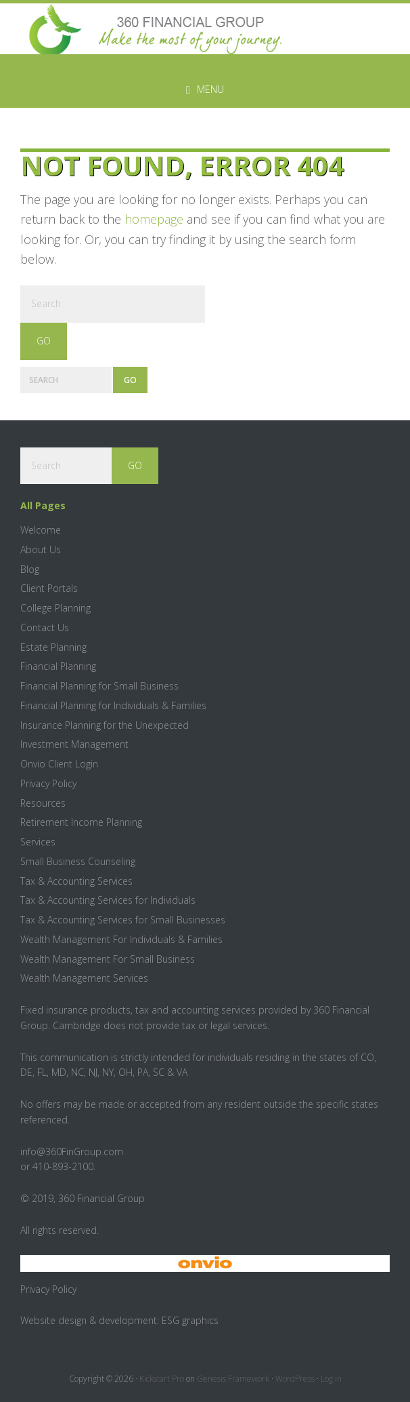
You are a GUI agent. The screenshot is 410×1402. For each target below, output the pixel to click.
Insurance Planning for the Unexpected (104, 725)
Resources (43, 803)
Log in (331, 1378)
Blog (29, 569)
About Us (40, 549)
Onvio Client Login (59, 763)
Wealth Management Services (84, 978)
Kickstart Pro (161, 1378)
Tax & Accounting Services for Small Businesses (122, 919)
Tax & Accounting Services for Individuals (108, 900)
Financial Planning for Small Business (99, 685)
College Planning (55, 607)
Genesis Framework (233, 1378)
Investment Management (74, 744)
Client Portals (49, 588)
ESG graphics (190, 1320)
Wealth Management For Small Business (107, 959)
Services (37, 841)
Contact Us (44, 627)
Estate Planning (53, 647)
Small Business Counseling (77, 861)
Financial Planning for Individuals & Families (113, 705)
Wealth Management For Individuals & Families (121, 939)
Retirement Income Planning (81, 822)
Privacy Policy (48, 783)
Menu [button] (210, 89)
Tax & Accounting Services (76, 881)
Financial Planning (58, 666)
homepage (153, 219)
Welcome (40, 529)
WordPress (295, 1378)
